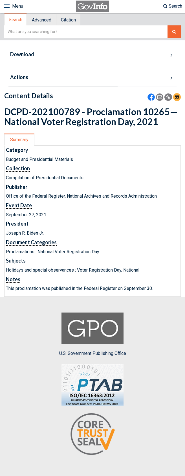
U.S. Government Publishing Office (92, 334)
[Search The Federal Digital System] (174, 31)
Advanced (41, 20)
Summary (19, 139)
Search (172, 6)
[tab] (15, 19)
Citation (68, 20)
